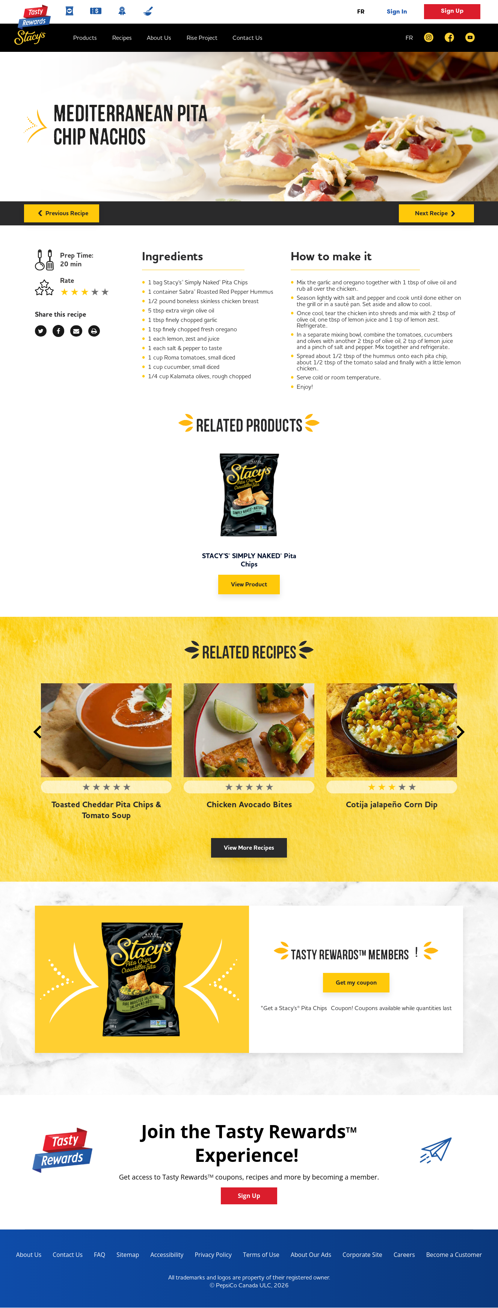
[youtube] (470, 38)
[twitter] (41, 331)
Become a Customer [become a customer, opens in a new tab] (453, 1256)
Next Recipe (436, 212)
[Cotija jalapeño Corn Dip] (391, 730)
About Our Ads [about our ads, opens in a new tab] (308, 1256)
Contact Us (247, 38)
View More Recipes (249, 848)
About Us (159, 37)
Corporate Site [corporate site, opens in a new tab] (360, 1256)
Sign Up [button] (452, 11)
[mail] (76, 331)
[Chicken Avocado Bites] (249, 730)
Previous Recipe (61, 212)
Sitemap (126, 1255)
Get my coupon (356, 983)
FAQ (98, 1255)
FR (360, 11)
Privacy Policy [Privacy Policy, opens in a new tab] (209, 1256)
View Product (249, 584)
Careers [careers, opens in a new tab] (403, 1256)
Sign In (397, 11)
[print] (94, 331)
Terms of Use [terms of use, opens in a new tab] (258, 1256)
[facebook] (449, 38)
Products (85, 37)
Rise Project (202, 37)
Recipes (122, 37)
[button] (37, 732)
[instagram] (428, 38)
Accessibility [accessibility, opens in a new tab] (163, 1256)
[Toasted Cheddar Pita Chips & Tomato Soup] (106, 730)
